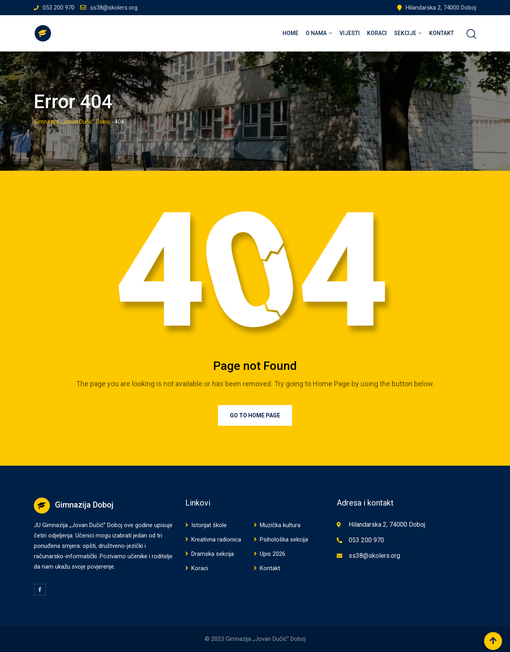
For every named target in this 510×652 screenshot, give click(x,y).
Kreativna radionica (216, 539)
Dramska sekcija (212, 553)
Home (290, 33)
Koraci (377, 33)
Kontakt (441, 33)
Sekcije (405, 33)
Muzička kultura (280, 525)
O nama (316, 33)
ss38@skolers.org (113, 7)
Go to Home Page (255, 415)
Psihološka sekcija (284, 539)
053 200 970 (59, 7)
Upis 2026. (273, 553)
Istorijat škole (209, 525)
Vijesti (349, 33)
